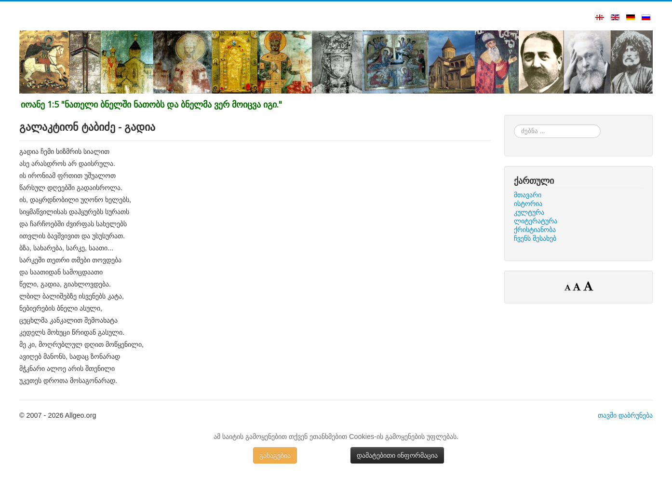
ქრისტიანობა (535, 229)
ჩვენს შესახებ (535, 238)
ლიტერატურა (535, 221)
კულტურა (529, 212)
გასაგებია (275, 455)
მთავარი (527, 195)
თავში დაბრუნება (625, 415)
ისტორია (528, 203)
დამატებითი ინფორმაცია (397, 455)
